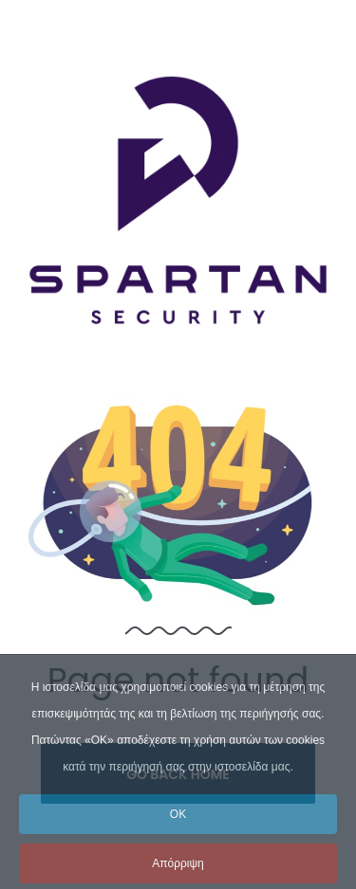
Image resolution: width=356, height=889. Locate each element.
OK (178, 835)
